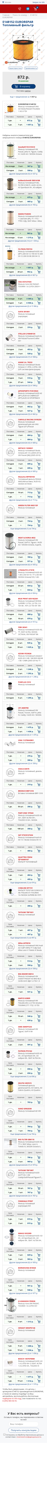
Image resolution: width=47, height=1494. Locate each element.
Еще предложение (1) (23, 528)
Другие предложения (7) (23, 357)
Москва (8, 2)
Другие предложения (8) (23, 275)
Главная (6, 15)
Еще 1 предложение (23, 97)
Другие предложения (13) (23, 241)
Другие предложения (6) (23, 564)
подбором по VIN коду (12, 1398)
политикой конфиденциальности (29, 1437)
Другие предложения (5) (23, 174)
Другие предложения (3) (23, 385)
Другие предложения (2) (23, 306)
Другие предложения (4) (23, 443)
